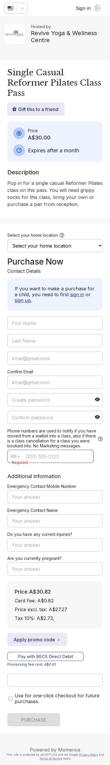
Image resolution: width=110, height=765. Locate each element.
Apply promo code (37, 640)
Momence (69, 750)
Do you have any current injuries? (39, 534)
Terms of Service (50, 758)
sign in (77, 294)
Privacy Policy (88, 754)
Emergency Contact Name (32, 510)
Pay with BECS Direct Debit (45, 656)
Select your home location (32, 235)
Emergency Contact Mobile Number (41, 486)
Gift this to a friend (35, 109)
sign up (23, 300)
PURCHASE (33, 720)
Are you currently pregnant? (34, 558)
